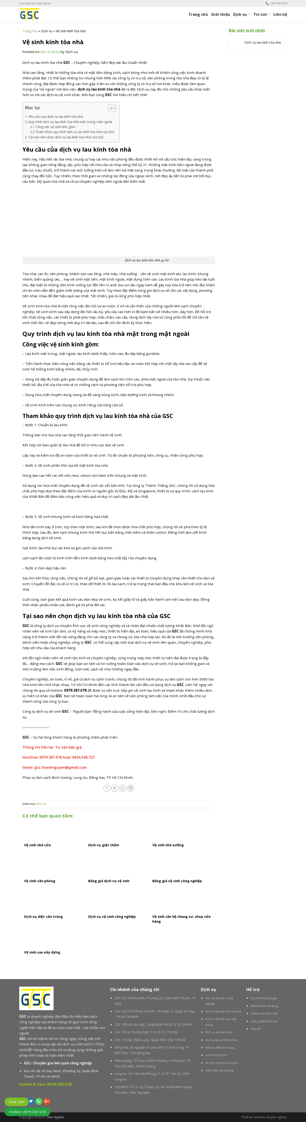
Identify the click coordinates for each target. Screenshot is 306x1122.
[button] (109, 109)
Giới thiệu (220, 14)
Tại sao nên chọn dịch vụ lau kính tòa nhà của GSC (66, 137)
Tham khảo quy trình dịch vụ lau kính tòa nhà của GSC (75, 132)
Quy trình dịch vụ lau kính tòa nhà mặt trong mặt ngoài (70, 122)
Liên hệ (280, 14)
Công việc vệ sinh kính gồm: (56, 127)
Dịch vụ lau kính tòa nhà (262, 42)
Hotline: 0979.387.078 (27, 1111)
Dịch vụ (241, 14)
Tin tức (261, 14)
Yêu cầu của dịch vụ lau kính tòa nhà (55, 116)
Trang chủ (198, 14)
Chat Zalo (17, 1101)
